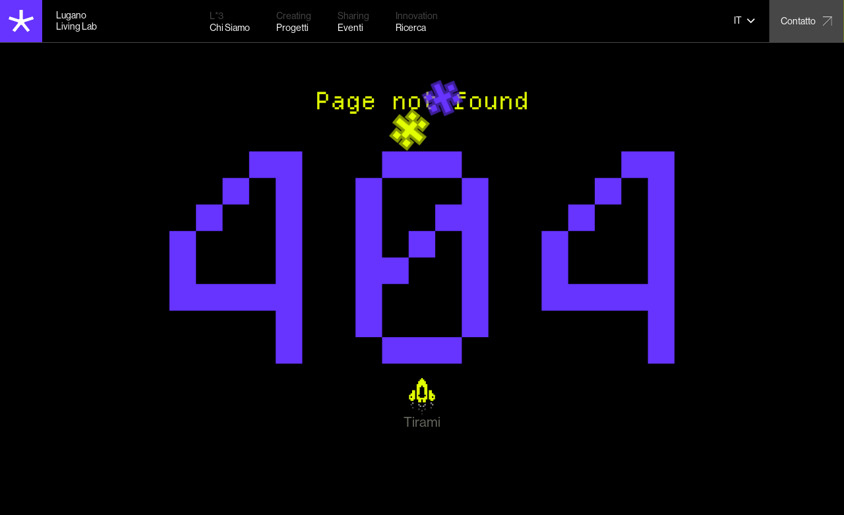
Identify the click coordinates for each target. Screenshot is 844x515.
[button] (745, 21)
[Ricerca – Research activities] (417, 22)
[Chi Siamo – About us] (230, 22)
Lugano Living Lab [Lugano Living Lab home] (76, 21)
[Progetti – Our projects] (293, 22)
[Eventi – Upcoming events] (353, 22)
